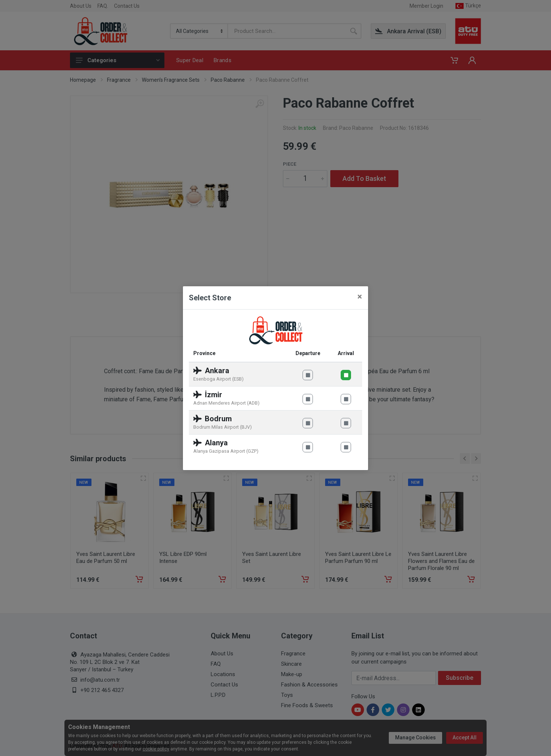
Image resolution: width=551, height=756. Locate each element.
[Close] (359, 296)
